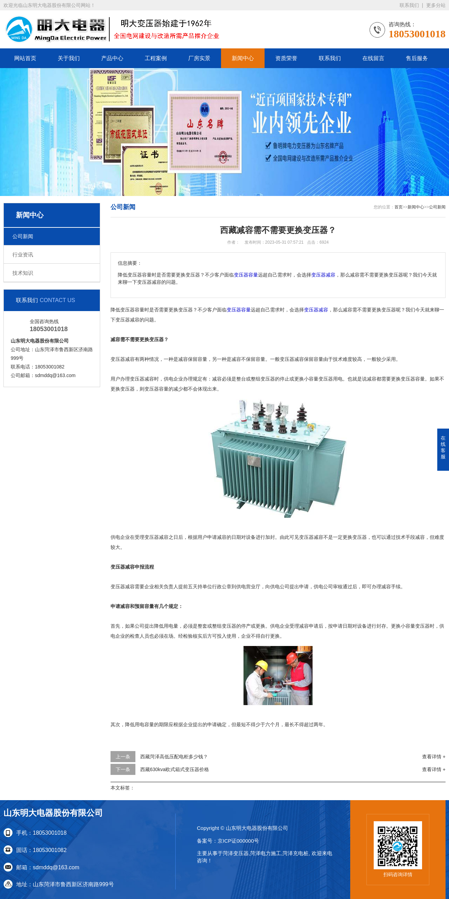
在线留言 (373, 58)
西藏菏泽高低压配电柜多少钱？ (174, 756)
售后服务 (417, 58)
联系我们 (409, 5)
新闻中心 (243, 58)
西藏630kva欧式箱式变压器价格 (174, 769)
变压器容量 (246, 275)
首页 (398, 207)
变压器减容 (323, 275)
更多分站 (436, 5)
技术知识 (22, 273)
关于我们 (69, 58)
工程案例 (156, 58)
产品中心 (112, 58)
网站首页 (25, 58)
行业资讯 (22, 254)
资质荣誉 (286, 58)
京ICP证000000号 (238, 841)
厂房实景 (199, 58)
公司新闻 (22, 236)
